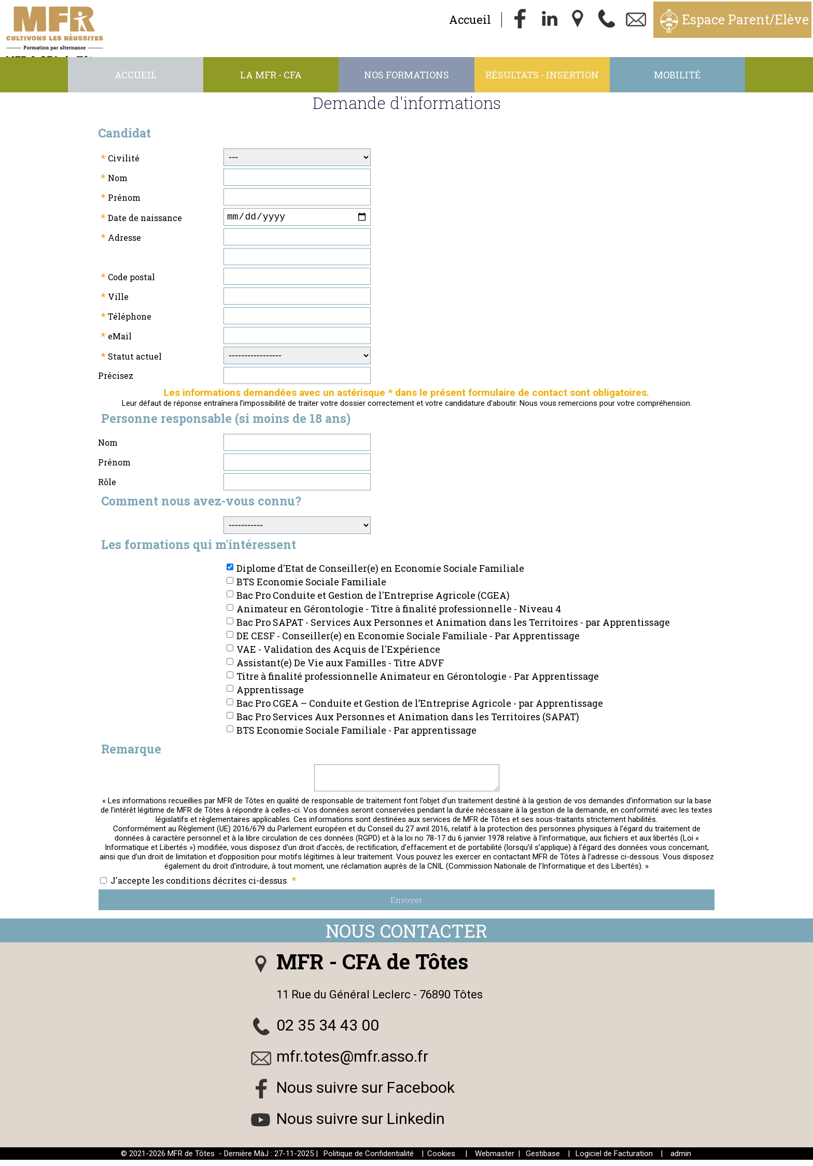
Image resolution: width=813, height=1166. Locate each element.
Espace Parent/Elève (745, 19)
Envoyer (406, 906)
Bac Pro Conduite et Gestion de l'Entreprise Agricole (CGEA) (373, 597)
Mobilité (677, 74)
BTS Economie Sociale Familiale (311, 584)
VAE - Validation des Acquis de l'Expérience (338, 651)
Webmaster (494, 1159)
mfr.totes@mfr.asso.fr (352, 1062)
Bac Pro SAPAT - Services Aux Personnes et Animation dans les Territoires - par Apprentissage (453, 624)
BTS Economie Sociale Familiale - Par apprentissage (356, 732)
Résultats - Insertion (542, 74)
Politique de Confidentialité (369, 1159)
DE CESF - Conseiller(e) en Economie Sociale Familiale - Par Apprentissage (408, 638)
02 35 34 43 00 (327, 1031)
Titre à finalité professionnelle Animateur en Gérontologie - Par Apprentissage (417, 678)
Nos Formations (406, 74)
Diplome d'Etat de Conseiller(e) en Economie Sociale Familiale (380, 570)
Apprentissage (270, 691)
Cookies (441, 1159)
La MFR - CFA (271, 74)
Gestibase (543, 1159)
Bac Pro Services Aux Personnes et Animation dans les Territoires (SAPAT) (407, 718)
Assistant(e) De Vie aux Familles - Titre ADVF (340, 665)
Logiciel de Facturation (614, 1159)
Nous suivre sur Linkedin (360, 1125)
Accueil (470, 19)
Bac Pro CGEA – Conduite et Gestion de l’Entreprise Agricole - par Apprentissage (419, 705)
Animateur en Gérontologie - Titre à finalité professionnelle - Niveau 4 (398, 611)
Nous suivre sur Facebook (365, 1094)
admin (680, 1159)
